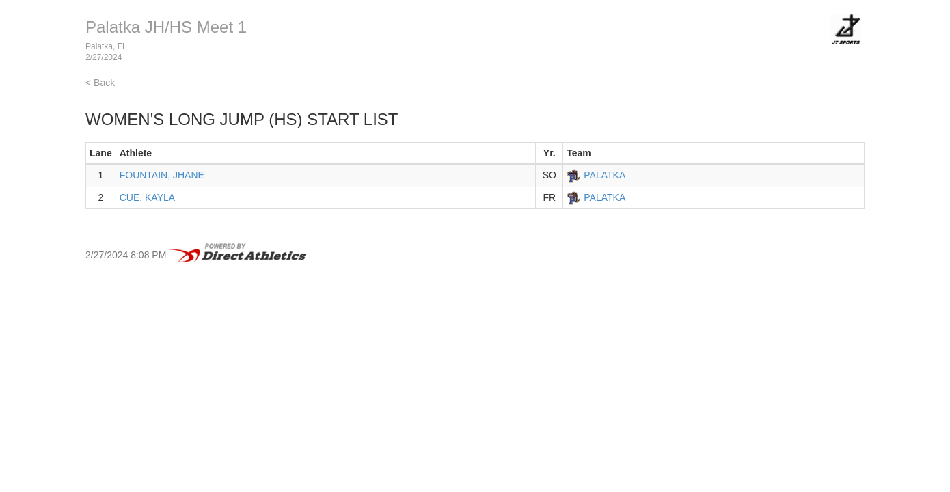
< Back (100, 82)
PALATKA (604, 174)
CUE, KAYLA (147, 197)
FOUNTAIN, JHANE (162, 174)
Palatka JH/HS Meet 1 (166, 27)
